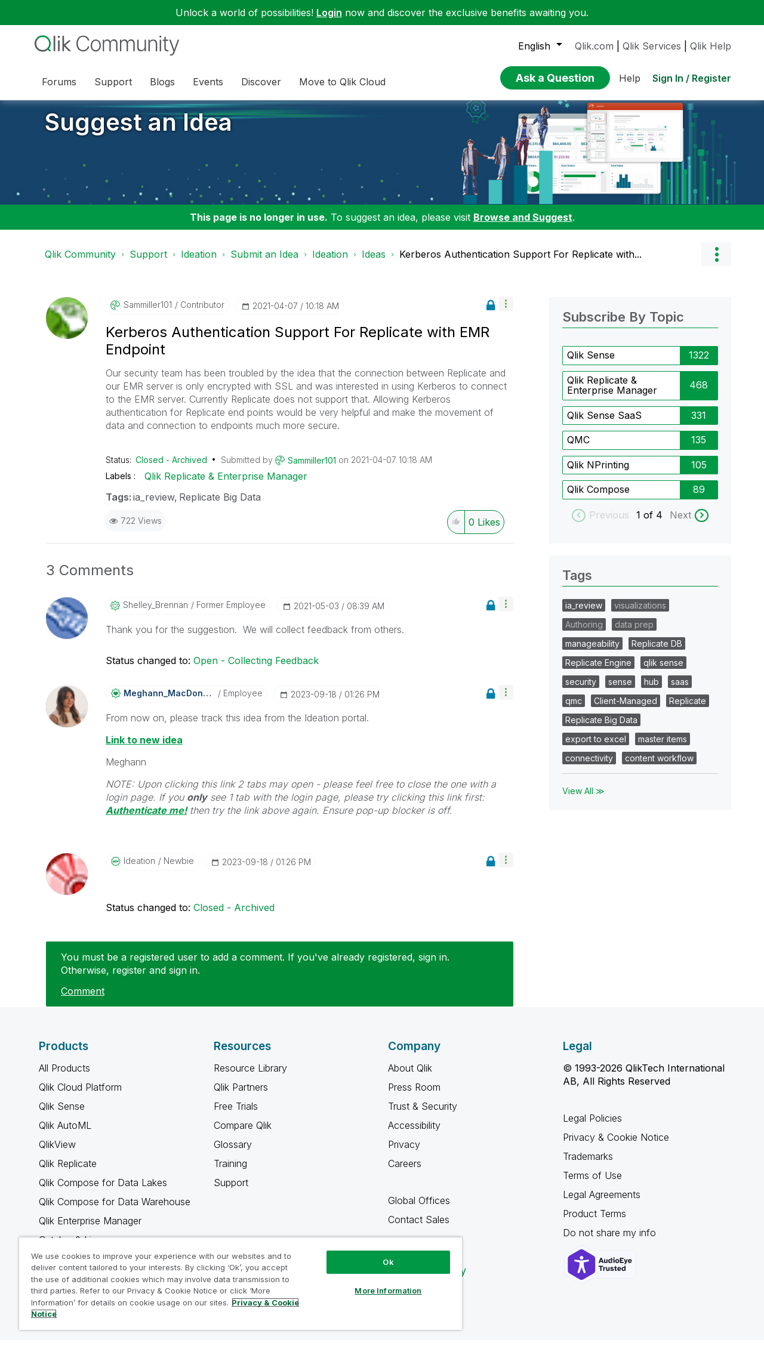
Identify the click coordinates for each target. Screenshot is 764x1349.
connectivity (589, 767)
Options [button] (716, 263)
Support (148, 263)
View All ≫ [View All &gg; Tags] (583, 800)
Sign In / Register (691, 78)
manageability (592, 652)
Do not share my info (611, 1242)
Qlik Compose (598, 498)
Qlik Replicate (68, 1172)
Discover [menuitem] (261, 82)
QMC (578, 449)
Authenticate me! (146, 819)
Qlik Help (710, 46)
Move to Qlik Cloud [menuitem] (342, 82)
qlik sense (663, 671)
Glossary (233, 1153)
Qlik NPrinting (598, 474)
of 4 (654, 524)
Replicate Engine (598, 671)
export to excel (595, 748)
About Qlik (410, 1077)
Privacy (404, 1153)
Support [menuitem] (113, 82)
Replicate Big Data (220, 506)
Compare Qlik (243, 1134)
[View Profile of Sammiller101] (148, 313)
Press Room (414, 1096)
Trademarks (588, 1165)
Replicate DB (656, 652)
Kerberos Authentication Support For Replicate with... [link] (520, 263)
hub (651, 691)
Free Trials (236, 1115)
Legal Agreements (601, 1203)
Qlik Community (80, 263)
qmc (573, 710)
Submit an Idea (264, 263)
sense (620, 691)
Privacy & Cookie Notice (616, 1146)
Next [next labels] (680, 524)
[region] (240, 1283)
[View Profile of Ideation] (139, 870)
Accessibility (414, 1134)
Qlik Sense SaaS (604, 424)
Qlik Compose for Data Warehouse (114, 1211)
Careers (404, 1172)
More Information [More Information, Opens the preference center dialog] (388, 1290)
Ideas (374, 263)
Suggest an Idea (138, 131)
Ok (388, 1262)
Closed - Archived (171, 469)
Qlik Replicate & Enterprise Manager (225, 485)
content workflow (659, 767)
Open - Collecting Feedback (256, 669)
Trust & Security (422, 1115)
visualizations (640, 614)
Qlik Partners (241, 1096)
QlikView (57, 1153)
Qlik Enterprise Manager (90, 1230)
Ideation (199, 263)
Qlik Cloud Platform (80, 1096)
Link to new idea (144, 749)
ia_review (153, 506)
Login (329, 12)
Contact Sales (418, 1228)
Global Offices (419, 1209)
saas (680, 691)
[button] (505, 312)
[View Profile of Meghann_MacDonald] (169, 702)
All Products (64, 1077)
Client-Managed (625, 710)
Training (230, 1172)
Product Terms (594, 1222)
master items (662, 748)
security (580, 691)
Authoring (584, 633)
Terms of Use (592, 1184)
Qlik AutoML (65, 1134)
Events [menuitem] (208, 82)
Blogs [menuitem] (162, 82)
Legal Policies (592, 1127)
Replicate (687, 710)
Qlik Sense (591, 364)
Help (629, 78)
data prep (634, 633)
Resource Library (250, 1077)
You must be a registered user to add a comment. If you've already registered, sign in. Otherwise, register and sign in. (255, 972)
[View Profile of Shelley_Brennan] (155, 614)
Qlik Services (652, 46)
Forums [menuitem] (59, 82)
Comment (82, 1000)
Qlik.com (594, 46)
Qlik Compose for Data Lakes (103, 1191)
